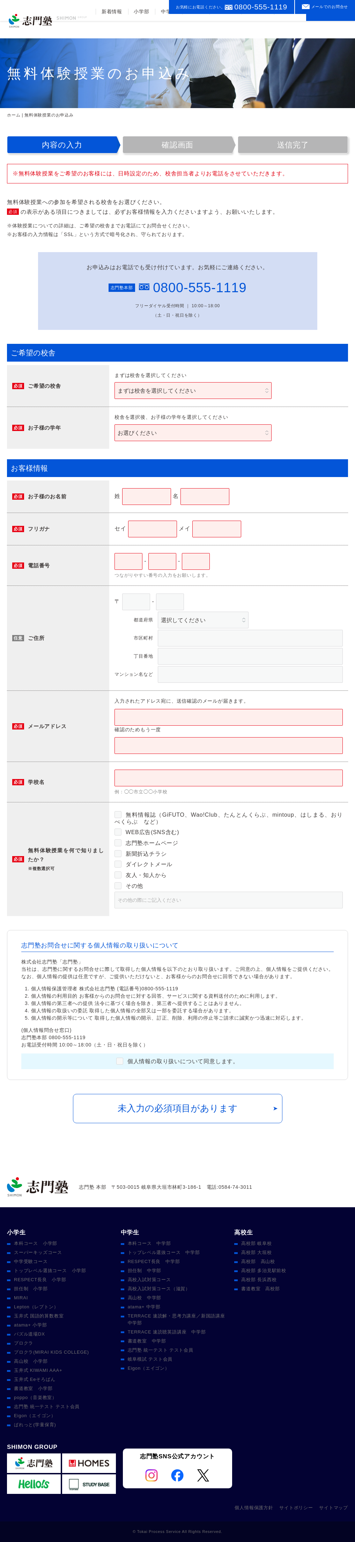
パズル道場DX (29, 1334)
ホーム (13, 115)
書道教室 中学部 (147, 1341)
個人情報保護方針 (254, 1507)
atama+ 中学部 (144, 1306)
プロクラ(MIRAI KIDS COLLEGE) (51, 1352)
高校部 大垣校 (256, 1252)
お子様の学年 (44, 428)
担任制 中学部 (145, 1270)
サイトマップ (333, 1507)
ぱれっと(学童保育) (35, 1424)
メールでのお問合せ (329, 7)
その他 (128, 885)
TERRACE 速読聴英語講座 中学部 (167, 1332)
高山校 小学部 (31, 1361)
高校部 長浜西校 (258, 1279)
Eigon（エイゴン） (35, 1415)
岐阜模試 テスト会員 (150, 1359)
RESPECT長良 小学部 (40, 1279)
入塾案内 (257, 29)
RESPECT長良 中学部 (154, 1261)
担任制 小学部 (31, 1288)
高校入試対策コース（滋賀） (159, 1288)
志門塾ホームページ (146, 842)
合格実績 (225, 29)
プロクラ (23, 1343)
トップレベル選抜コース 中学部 (164, 1252)
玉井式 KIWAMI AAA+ (38, 1370)
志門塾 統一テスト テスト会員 (47, 1406)
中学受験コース (31, 1261)
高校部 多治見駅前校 (263, 1270)
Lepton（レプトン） (36, 1306)
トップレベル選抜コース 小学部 (50, 1270)
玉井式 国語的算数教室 (39, 1315)
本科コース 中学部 (149, 1243)
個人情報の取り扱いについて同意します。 (177, 1061)
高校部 (195, 29)
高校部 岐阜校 (256, 1243)
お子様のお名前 (47, 496)
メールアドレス (47, 726)
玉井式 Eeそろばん (35, 1379)
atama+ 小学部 (30, 1325)
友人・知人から (140, 874)
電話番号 (39, 565)
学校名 (36, 782)
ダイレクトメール (143, 864)
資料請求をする (330, 26)
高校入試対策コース (149, 1279)
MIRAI (21, 1297)
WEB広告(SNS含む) (146, 832)
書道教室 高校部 (260, 1288)
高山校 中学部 (145, 1297)
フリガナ (39, 529)
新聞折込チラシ (140, 853)
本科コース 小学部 (35, 1243)
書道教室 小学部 (33, 1388)
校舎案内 (290, 29)
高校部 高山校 (258, 1261)
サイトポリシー (296, 1507)
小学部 (140, 29)
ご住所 (36, 638)
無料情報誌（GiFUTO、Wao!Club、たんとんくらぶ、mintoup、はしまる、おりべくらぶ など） (228, 818)
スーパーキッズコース (38, 1252)
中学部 (168, 29)
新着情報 (111, 29)
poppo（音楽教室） (35, 1397)
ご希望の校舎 (44, 386)
